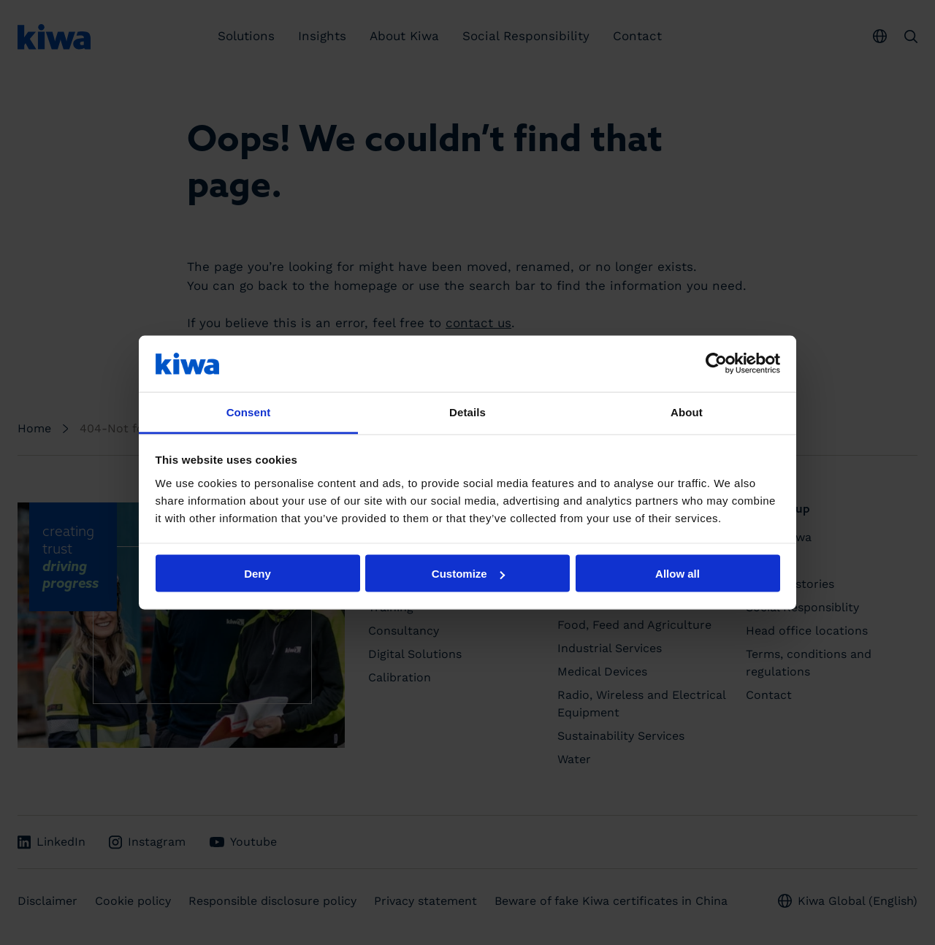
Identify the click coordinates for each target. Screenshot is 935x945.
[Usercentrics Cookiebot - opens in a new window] (716, 364)
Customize (468, 573)
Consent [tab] (248, 411)
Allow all (677, 573)
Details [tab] (467, 411)
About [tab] (687, 411)
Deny (257, 573)
